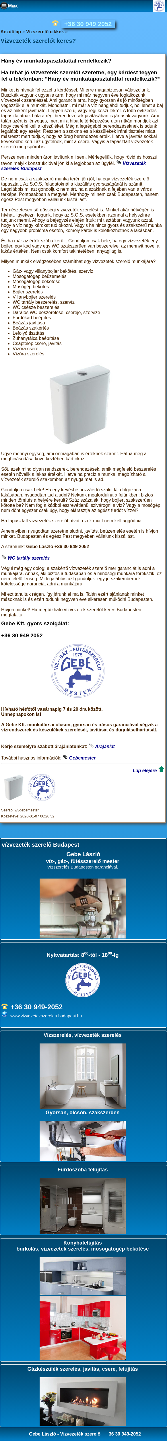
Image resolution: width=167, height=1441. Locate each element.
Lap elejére (145, 770)
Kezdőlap (11, 31)
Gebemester (82, 757)
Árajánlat (104, 746)
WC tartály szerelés (28, 558)
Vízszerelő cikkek (45, 31)
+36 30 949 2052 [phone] (88, 24)
